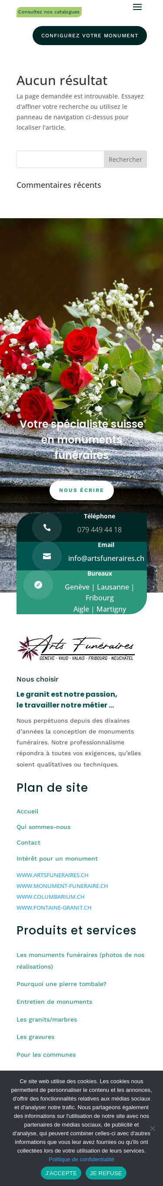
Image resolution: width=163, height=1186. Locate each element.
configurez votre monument (89, 36)
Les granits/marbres (47, 1019)
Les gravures (35, 1036)
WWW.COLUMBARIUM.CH (51, 897)
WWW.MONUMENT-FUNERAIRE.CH (62, 886)
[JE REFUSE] (152, 1128)
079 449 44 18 (99, 529)
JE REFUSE (106, 1173)
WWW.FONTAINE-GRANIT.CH (54, 907)
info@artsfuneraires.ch (106, 558)
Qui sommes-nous (43, 826)
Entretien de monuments (54, 1001)
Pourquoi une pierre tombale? (61, 983)
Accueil (27, 811)
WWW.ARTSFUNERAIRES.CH (53, 875)
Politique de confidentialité (81, 1159)
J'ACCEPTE (61, 1173)
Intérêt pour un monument (57, 858)
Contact (28, 842)
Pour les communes (46, 1054)
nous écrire (81, 490)
